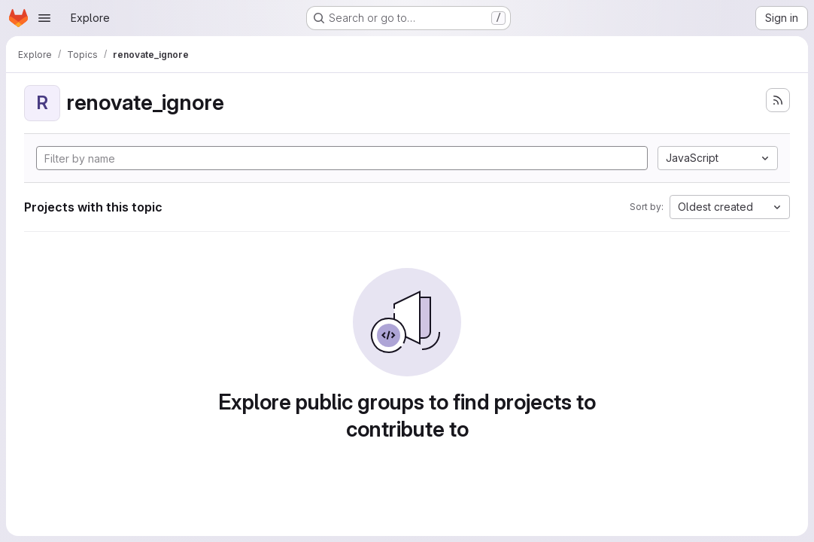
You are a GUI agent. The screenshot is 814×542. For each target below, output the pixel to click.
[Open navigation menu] (44, 18)
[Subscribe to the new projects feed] (778, 100)
